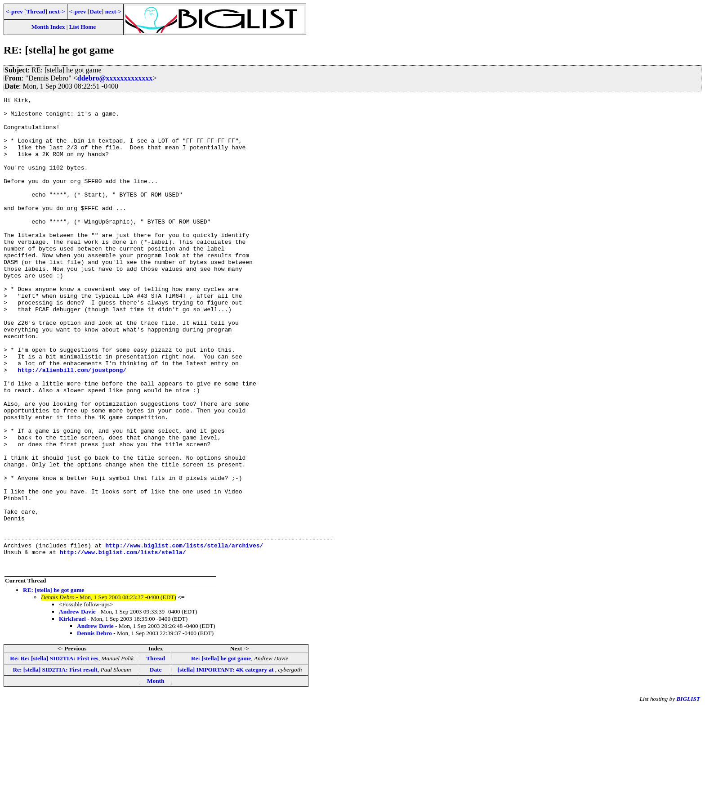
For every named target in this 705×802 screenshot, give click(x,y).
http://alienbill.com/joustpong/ (72, 425)
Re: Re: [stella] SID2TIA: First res (54, 752)
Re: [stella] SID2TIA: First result (55, 764)
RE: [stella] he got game (53, 684)
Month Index (48, 26)
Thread (35, 11)
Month (156, 775)
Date (95, 11)
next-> (57, 11)
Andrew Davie (77, 706)
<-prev (14, 11)
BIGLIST (688, 793)
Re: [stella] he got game (221, 752)
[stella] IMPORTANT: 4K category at (226, 764)
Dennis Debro (94, 727)
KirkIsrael (72, 713)
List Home (82, 26)
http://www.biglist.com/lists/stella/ (123, 644)
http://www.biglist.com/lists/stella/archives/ (184, 636)
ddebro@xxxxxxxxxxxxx (115, 78)
